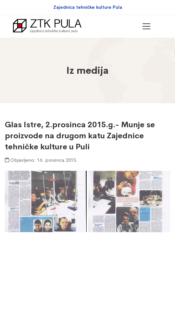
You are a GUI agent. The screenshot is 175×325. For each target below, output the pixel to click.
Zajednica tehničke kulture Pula (87, 7)
